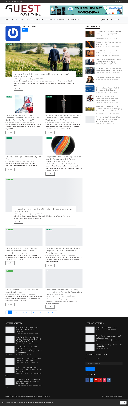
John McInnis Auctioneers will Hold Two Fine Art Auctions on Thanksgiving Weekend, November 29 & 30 (109, 109)
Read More (18, 89)
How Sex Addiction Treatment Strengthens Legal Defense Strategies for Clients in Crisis (29, 369)
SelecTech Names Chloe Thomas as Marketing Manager (22, 290)
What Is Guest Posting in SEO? (106, 327)
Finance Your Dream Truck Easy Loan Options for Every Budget (28, 360)
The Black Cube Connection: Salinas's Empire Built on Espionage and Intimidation (108, 34)
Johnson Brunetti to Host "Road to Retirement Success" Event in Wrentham (41, 75)
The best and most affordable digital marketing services (108, 337)
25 (47, 312)
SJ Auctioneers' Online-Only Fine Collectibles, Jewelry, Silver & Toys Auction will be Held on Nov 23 (107, 98)
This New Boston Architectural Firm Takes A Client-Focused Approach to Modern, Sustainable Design (108, 119)
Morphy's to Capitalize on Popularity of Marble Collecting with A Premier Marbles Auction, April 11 (63, 159)
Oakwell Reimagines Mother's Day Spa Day (23, 158)
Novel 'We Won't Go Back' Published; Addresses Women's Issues (109, 52)
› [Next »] (55, 312)
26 (52, 312)
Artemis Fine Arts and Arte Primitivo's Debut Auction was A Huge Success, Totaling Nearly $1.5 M (63, 118)
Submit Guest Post (110, 20)
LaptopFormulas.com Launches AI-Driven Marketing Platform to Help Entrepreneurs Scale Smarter (108, 88)
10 (40, 312)
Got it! (123, 402)
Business (9, 179)
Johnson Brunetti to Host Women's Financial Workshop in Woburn (21, 249)
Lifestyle (9, 44)
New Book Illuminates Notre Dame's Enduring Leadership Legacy (108, 61)
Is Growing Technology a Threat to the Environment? (109, 346)
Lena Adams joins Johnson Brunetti (108, 77)
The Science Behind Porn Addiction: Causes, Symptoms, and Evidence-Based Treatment (28, 381)
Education (50, 271)
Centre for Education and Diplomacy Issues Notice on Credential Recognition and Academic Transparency (64, 292)
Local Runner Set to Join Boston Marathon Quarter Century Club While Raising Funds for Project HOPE (23, 118)
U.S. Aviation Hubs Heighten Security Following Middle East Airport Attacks (43, 210)
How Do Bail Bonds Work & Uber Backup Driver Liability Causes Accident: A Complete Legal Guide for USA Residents (29, 350)
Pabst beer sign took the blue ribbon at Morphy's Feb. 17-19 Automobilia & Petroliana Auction (63, 250)
